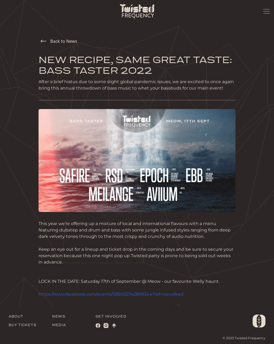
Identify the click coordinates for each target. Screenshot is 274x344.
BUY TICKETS (22, 325)
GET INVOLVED (111, 316)
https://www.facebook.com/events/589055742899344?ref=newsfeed (111, 294)
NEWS (59, 316)
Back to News (59, 41)
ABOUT (16, 316)
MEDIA (59, 325)
